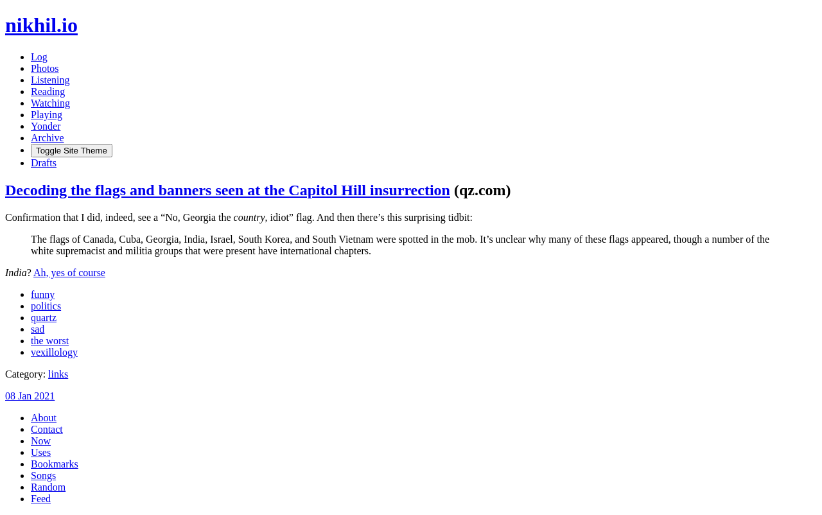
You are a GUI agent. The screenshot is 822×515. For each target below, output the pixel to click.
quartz (44, 317)
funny (43, 294)
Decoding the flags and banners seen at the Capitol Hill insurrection (227, 190)
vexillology (54, 352)
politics (46, 306)
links (58, 374)
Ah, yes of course (69, 272)
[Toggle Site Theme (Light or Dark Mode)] (71, 150)
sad (37, 329)
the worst (50, 340)
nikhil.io (41, 25)
